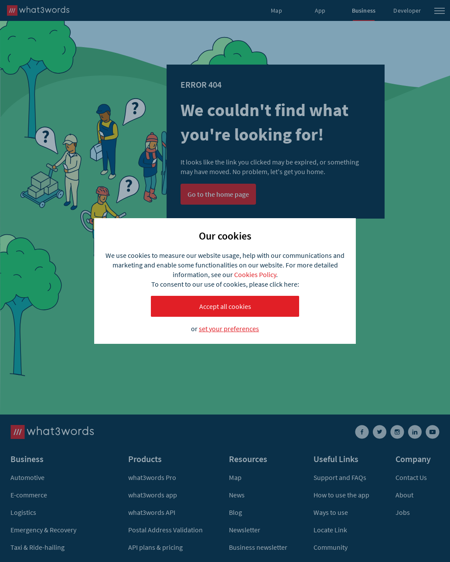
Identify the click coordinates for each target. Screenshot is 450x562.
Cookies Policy (255, 274)
